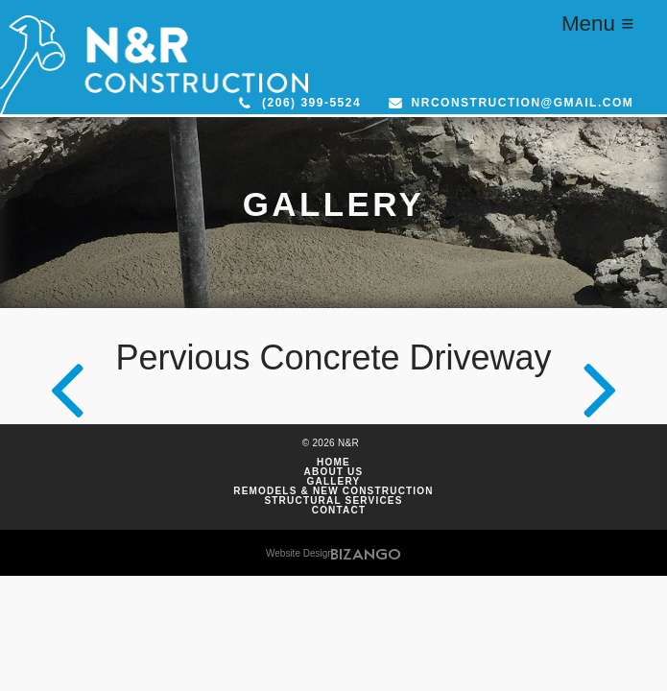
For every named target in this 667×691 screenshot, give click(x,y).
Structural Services (333, 501)
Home (333, 462)
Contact (339, 510)
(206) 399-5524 (311, 102)
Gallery (334, 482)
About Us (334, 472)
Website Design (299, 553)
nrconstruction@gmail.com (523, 102)
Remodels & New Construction (333, 491)
